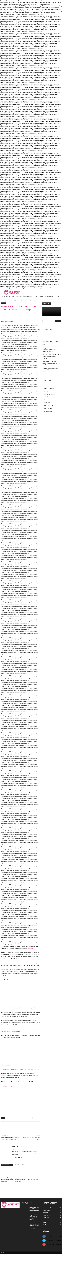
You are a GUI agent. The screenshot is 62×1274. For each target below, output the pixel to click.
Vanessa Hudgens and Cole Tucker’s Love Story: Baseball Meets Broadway (51, 356)
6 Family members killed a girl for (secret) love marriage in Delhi (20, 1027)
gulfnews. (30, 968)
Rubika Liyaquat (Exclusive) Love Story (31, 1158)
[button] (59, 297)
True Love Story (48, 408)
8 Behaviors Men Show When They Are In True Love (34, 1245)
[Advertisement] (20, 1014)
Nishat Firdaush (6, 312)
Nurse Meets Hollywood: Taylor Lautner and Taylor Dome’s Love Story (50, 343)
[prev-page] (2, 1206)
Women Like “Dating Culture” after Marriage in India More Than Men (21, 1089)
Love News (7, 301)
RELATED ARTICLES (7, 1184)
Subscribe (58, 1264)
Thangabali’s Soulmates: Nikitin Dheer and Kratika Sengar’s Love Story (50, 370)
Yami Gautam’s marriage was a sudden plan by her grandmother (7, 1199)
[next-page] (5, 1206)
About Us (43, 1272)
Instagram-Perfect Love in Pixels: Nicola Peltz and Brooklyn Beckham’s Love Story (50, 349)
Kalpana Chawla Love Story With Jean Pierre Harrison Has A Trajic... (34, 1228)
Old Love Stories (49, 296)
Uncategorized (48, 411)
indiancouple (13, 1137)
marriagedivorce (28, 1137)
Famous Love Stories (38, 296)
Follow (59, 1260)
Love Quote (19, 296)
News (13, 296)
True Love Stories (27, 296)
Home (2, 301)
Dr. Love (46, 391)
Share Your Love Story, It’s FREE (26, 1272)
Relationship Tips (6, 296)
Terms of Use (54, 1272)
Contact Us (37, 1272)
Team (48, 1272)
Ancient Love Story (49, 388)
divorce (7, 1137)
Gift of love (47, 397)
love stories (20, 1137)
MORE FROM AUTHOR (19, 1184)
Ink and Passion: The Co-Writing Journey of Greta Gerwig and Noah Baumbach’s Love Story (51, 363)
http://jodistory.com (16, 1168)
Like (60, 1256)
